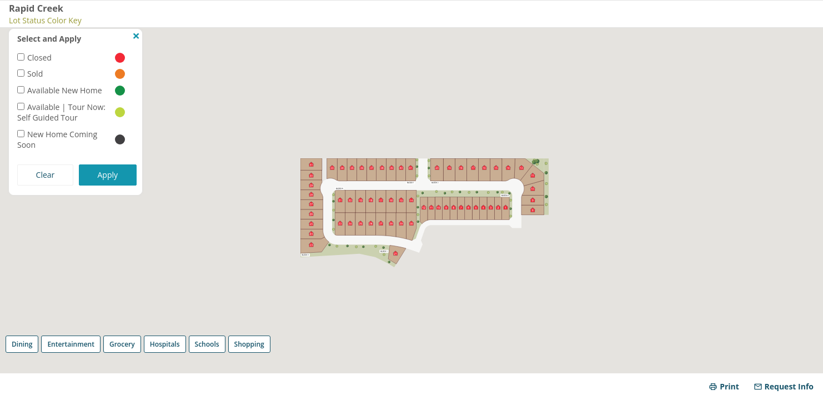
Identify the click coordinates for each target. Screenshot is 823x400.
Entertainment (70, 344)
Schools (207, 344)
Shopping (249, 344)
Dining (22, 344)
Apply (108, 174)
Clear (45, 174)
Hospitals (165, 344)
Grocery (122, 344)
